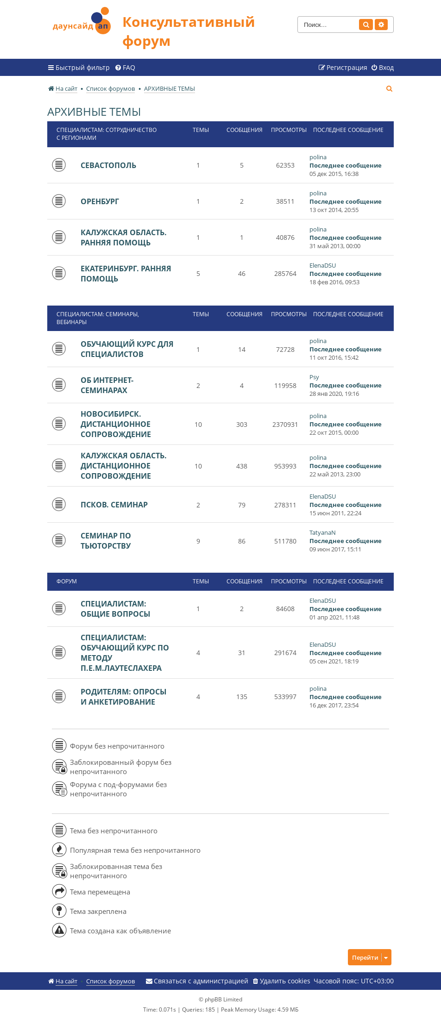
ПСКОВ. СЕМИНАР (114, 505)
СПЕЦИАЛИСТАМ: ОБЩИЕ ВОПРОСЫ (116, 609)
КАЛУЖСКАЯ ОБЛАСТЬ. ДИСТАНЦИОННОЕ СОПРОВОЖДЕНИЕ (124, 465)
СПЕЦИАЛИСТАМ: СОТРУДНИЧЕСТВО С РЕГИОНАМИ (107, 134)
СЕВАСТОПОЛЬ (108, 165)
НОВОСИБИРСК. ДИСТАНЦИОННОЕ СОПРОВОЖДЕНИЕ (116, 424)
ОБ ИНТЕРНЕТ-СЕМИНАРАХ (107, 385)
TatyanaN (322, 532)
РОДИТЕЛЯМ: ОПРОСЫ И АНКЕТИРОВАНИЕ (124, 697)
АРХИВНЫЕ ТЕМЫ (94, 111)
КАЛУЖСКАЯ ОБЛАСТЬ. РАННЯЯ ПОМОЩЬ (124, 237)
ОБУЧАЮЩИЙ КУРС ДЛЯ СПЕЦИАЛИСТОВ (127, 349)
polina (318, 157)
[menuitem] (124, 68)
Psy (314, 377)
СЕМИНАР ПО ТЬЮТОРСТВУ (106, 541)
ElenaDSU (322, 265)
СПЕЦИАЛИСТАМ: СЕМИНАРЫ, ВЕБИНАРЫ (98, 318)
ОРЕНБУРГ (100, 201)
